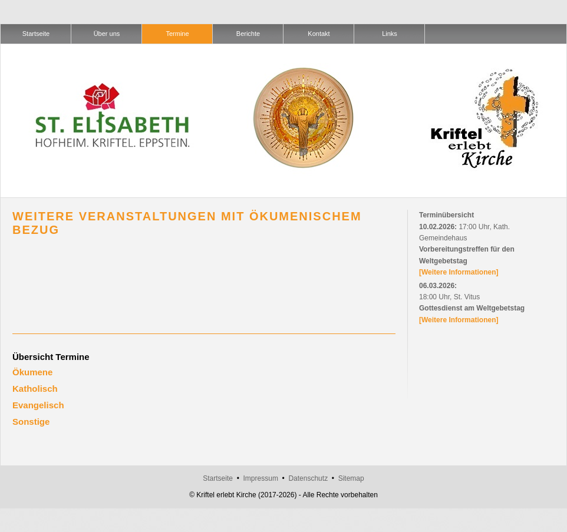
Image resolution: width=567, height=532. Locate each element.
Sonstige (31, 422)
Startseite (218, 478)
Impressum (260, 478)
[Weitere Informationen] (458, 272)
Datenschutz (308, 478)
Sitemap (351, 478)
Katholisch (35, 389)
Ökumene (32, 372)
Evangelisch (38, 405)
